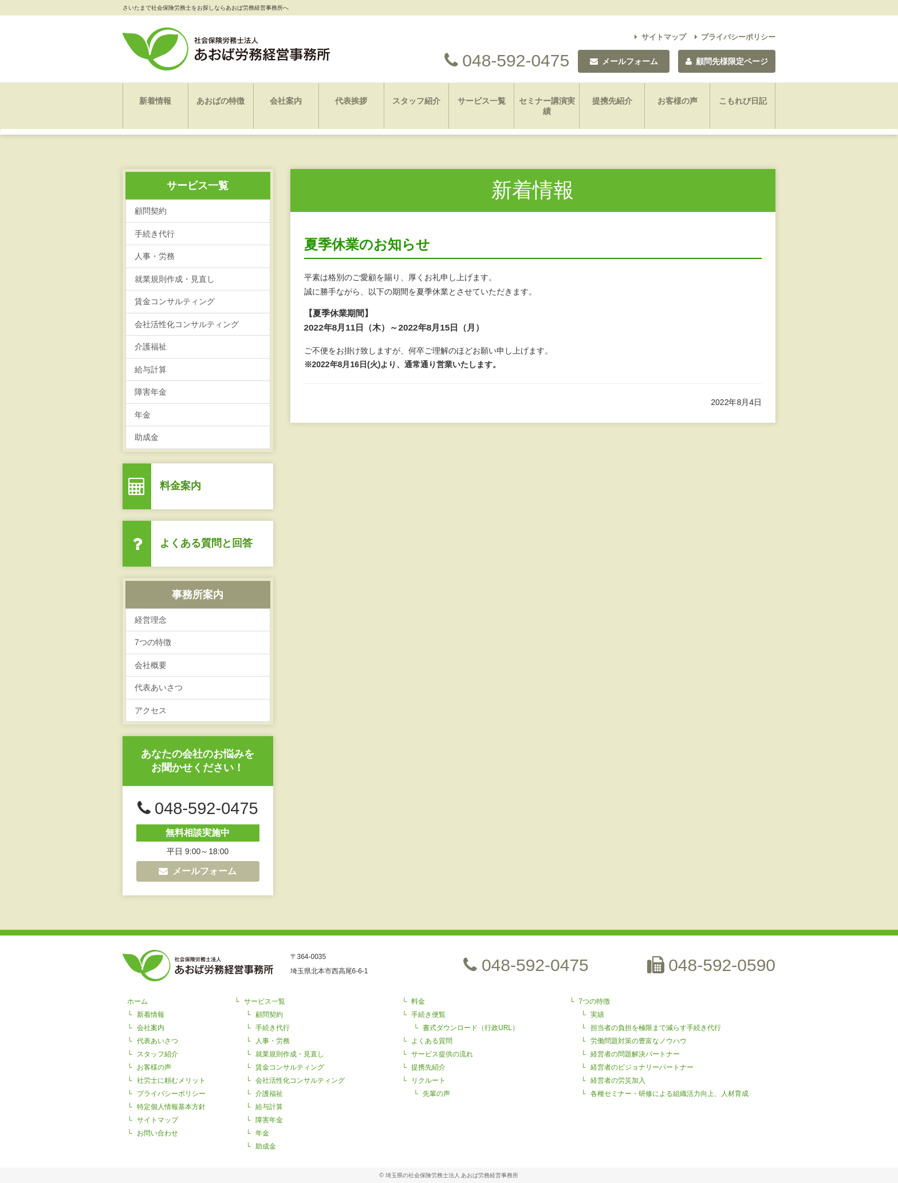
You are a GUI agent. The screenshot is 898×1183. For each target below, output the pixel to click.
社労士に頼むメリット (171, 1080)
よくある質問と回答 (206, 543)
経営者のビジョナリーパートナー (642, 1067)
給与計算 (151, 369)
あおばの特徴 (220, 100)
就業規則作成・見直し (175, 279)
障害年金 (151, 391)
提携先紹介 (612, 100)
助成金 (147, 437)
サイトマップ (660, 37)
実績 (597, 1015)
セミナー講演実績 (547, 106)
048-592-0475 (506, 60)
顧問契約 (151, 210)
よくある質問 (431, 1041)
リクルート (428, 1080)
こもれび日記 (743, 100)
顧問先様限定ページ (727, 61)
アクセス (151, 710)
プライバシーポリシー (735, 37)
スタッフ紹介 (416, 100)
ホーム (137, 1001)
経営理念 (151, 619)
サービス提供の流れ (442, 1054)
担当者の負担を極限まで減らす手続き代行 (655, 1028)
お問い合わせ (157, 1133)
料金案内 (180, 486)
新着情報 (155, 100)
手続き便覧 (428, 1015)
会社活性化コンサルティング (187, 324)
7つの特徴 (153, 642)
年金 (143, 414)
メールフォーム (198, 871)
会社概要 (151, 665)
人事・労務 (155, 256)
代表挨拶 (351, 100)
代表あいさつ (159, 687)
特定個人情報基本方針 (171, 1107)
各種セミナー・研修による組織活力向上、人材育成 (669, 1094)
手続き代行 (155, 233)
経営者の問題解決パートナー (635, 1054)
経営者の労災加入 (617, 1080)
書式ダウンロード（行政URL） (471, 1028)
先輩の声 (436, 1094)
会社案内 (286, 100)
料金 (418, 1001)
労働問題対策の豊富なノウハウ (638, 1041)
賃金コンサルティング (175, 301)
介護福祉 (151, 346)
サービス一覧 (482, 100)
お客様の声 (677, 100)
